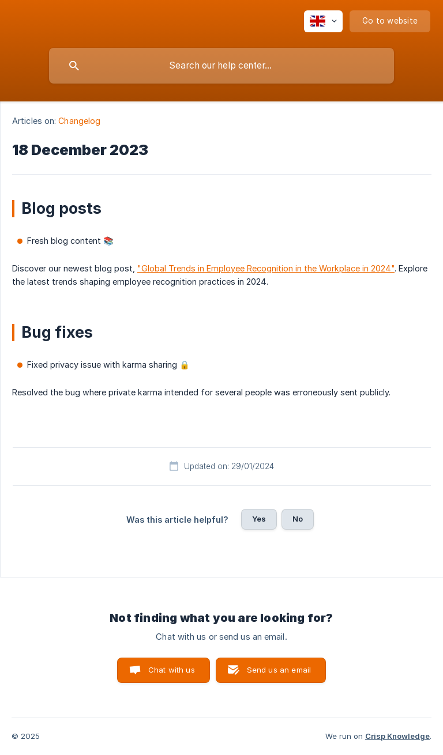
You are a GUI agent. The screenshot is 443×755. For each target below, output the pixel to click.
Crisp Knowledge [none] (397, 736)
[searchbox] (221, 66)
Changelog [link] (79, 121)
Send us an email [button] (279, 669)
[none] (323, 21)
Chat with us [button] (171, 669)
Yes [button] (259, 518)
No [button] (297, 518)
